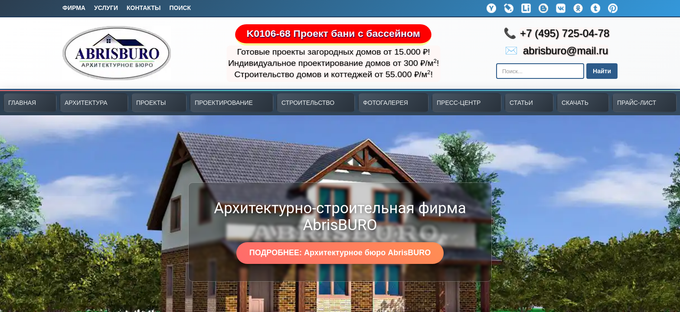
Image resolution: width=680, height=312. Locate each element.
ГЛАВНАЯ (22, 102)
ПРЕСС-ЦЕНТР (459, 102)
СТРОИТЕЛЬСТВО (307, 102)
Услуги (106, 7)
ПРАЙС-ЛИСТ (636, 102)
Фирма (73, 7)
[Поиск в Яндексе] (540, 71)
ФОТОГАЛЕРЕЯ (385, 102)
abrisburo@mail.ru (565, 50)
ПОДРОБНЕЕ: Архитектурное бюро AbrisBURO (340, 252)
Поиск (180, 7)
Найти (602, 71)
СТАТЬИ (521, 102)
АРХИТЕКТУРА (86, 102)
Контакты (143, 7)
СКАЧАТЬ (575, 102)
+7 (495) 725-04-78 (564, 33)
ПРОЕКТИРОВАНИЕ (224, 102)
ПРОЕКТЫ (151, 102)
